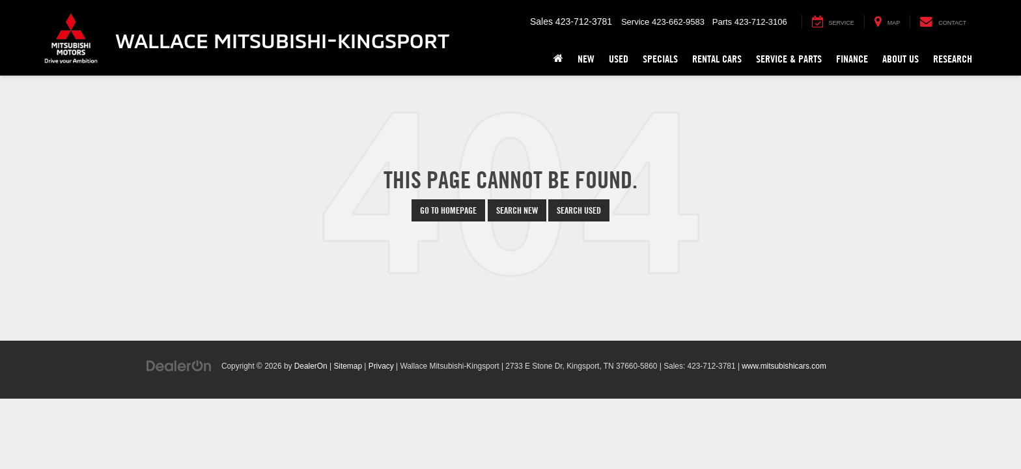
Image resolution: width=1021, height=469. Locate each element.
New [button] (586, 59)
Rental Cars (717, 59)
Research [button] (952, 59)
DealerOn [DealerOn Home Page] (311, 366)
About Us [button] (900, 59)
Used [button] (618, 59)
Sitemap (347, 366)
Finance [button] (852, 59)
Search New (517, 210)
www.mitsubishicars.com (784, 366)
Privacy (381, 366)
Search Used (579, 210)
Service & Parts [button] (789, 59)
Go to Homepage (448, 210)
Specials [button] (660, 59)
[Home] (558, 59)
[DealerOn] (179, 365)
